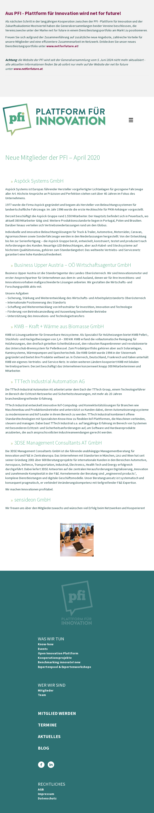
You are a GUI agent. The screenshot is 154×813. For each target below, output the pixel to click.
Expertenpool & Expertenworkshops (64, 667)
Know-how (45, 644)
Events (43, 649)
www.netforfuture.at (62, 46)
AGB (41, 789)
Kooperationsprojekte (55, 658)
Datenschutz (47, 798)
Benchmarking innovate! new (59, 662)
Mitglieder (45, 690)
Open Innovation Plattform (58, 653)
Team (42, 695)
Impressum (46, 794)
